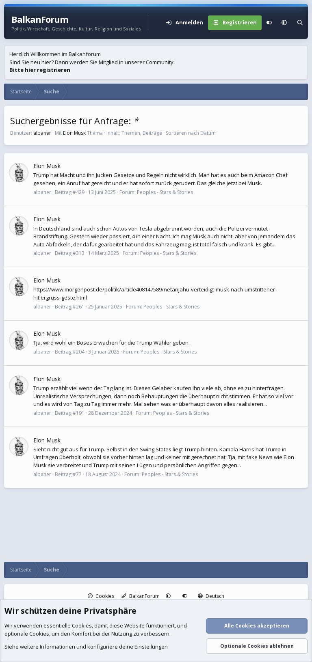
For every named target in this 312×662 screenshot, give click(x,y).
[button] (284, 22)
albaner (42, 132)
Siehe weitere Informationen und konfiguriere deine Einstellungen (86, 647)
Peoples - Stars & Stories (165, 192)
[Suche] (300, 22)
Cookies (101, 596)
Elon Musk (74, 132)
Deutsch (211, 596)
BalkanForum (140, 596)
